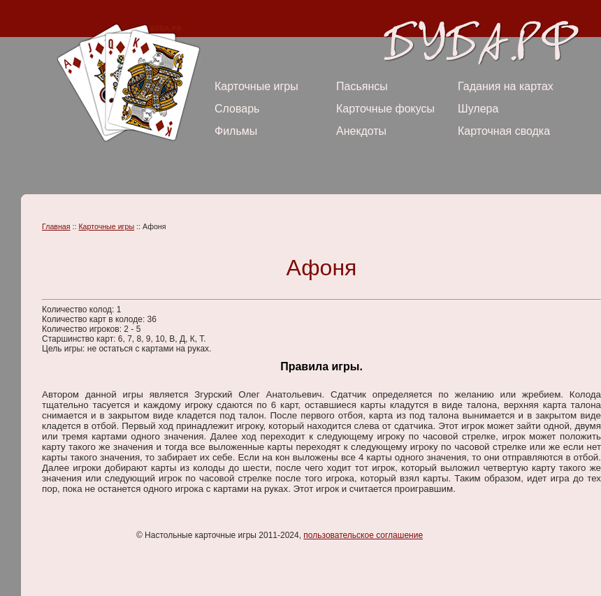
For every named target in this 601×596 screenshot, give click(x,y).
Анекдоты (361, 131)
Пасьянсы (362, 86)
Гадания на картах (505, 86)
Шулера (478, 109)
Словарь (237, 109)
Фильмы (236, 131)
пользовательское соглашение (363, 535)
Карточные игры (256, 86)
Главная (56, 226)
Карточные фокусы (385, 109)
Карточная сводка (504, 131)
